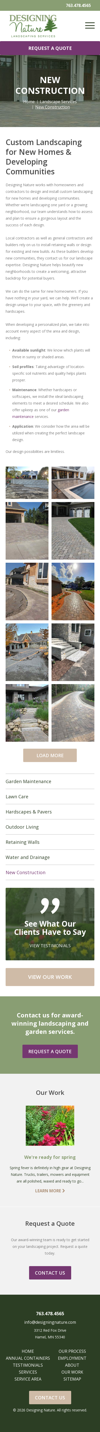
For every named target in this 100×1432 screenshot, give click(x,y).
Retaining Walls (23, 842)
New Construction (25, 872)
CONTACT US (50, 1273)
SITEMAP (72, 1379)
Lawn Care (17, 796)
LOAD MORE (50, 755)
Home (29, 101)
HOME (28, 1351)
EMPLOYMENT (72, 1358)
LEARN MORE (50, 1191)
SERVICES (28, 1372)
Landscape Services (58, 101)
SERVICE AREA (28, 1379)
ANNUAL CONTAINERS (28, 1358)
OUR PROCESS (72, 1351)
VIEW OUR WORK (50, 977)
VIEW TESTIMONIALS (50, 945)
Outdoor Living (22, 827)
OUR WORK (72, 1372)
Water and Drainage (28, 857)
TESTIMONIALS (28, 1365)
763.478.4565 (78, 5)
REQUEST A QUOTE (50, 48)
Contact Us (50, 1397)
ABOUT (72, 1365)
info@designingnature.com (50, 1322)
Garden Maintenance (28, 781)
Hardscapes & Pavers (29, 812)
